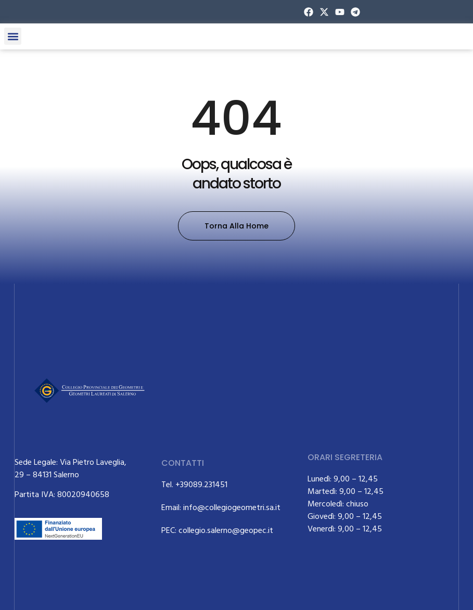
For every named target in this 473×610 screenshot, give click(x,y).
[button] (12, 36)
